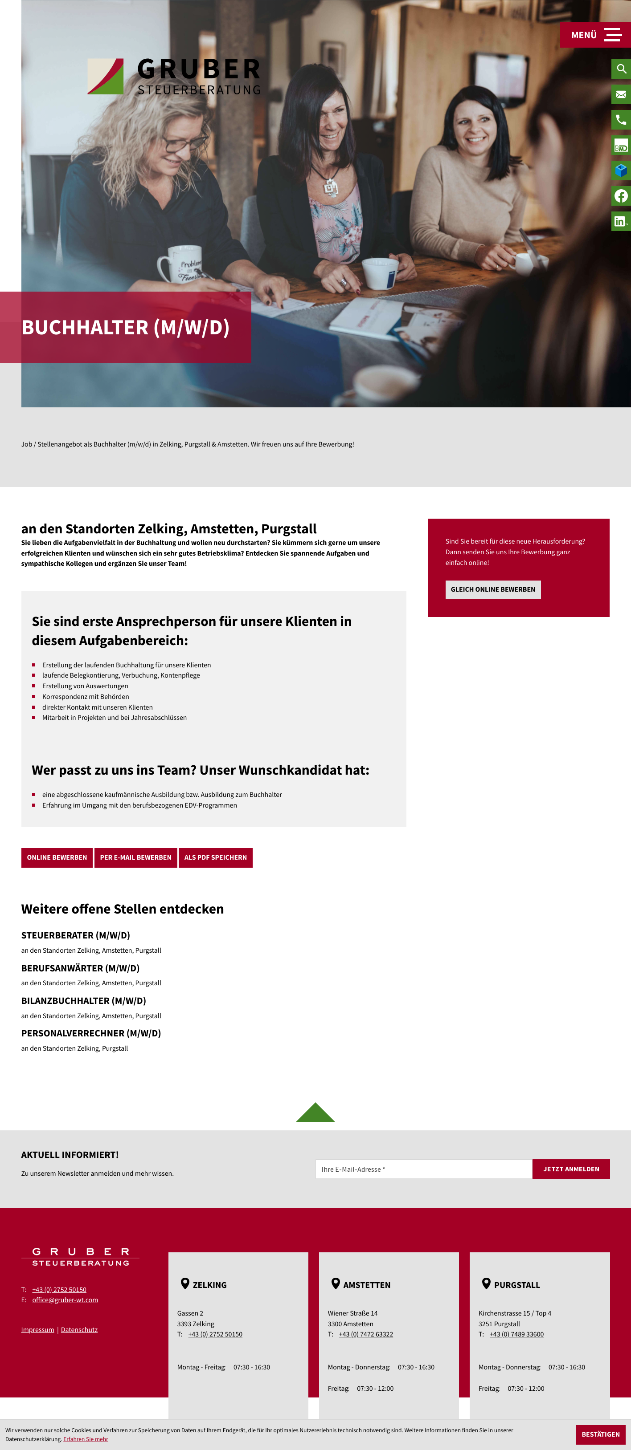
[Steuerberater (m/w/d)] (214, 942)
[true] (621, 145)
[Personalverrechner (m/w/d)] (214, 1040)
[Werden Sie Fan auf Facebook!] (621, 196)
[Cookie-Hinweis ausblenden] (601, 1435)
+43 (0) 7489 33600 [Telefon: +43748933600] (517, 1334)
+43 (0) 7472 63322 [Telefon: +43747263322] (366, 1334)
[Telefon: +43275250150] (621, 120)
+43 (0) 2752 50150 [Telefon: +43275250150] (59, 1289)
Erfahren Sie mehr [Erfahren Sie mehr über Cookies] (85, 1439)
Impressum (37, 1329)
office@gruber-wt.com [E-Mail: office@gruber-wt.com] (65, 1300)
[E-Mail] (424, 1169)
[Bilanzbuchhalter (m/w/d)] (214, 1007)
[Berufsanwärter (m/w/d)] (214, 975)
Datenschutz (79, 1329)
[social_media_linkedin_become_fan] (621, 221)
